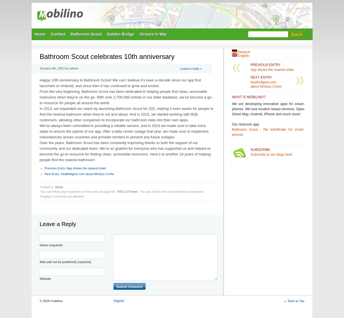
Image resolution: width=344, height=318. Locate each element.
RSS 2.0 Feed (127, 191)
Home (40, 34)
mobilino (60, 15)
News (59, 187)
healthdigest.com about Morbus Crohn (79, 174)
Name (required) (51, 245)
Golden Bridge (120, 34)
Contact (58, 34)
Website (45, 278)
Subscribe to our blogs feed (277, 152)
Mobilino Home (211, 17)
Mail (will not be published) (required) (65, 262)
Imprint (119, 301)
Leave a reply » (191, 68)
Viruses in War (153, 34)
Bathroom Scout (86, 34)
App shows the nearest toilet (75, 168)
